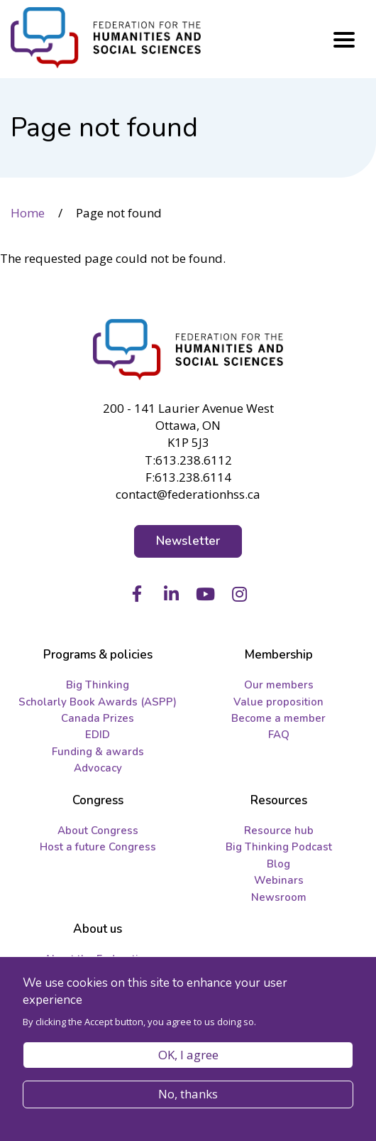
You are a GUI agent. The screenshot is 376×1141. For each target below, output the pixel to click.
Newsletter (188, 541)
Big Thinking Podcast (279, 847)
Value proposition (278, 702)
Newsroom (278, 897)
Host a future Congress (98, 847)
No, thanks (188, 1094)
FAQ (278, 735)
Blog (278, 864)
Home (28, 213)
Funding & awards (98, 752)
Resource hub (279, 830)
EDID (97, 735)
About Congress (97, 830)
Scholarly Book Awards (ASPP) (97, 702)
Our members (279, 685)
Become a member (278, 718)
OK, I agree (188, 1055)
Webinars (279, 880)
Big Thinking (97, 685)
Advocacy (98, 768)
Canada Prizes (97, 718)
